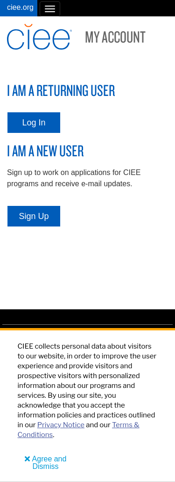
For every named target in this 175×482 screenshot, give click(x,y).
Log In (33, 122)
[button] (50, 8)
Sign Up (34, 216)
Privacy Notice (60, 425)
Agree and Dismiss (49, 462)
